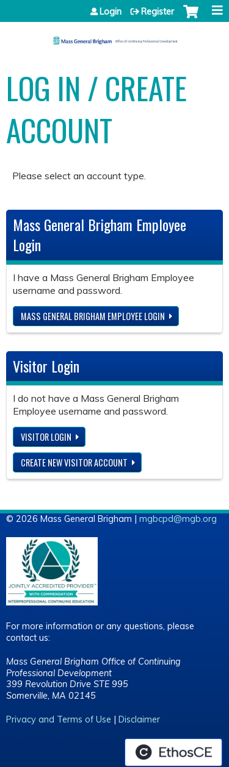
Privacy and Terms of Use (58, 719)
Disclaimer (139, 719)
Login (111, 11)
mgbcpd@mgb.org (178, 518)
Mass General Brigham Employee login (93, 316)
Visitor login (46, 436)
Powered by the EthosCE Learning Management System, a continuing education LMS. (173, 752)
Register (157, 11)
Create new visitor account (74, 462)
